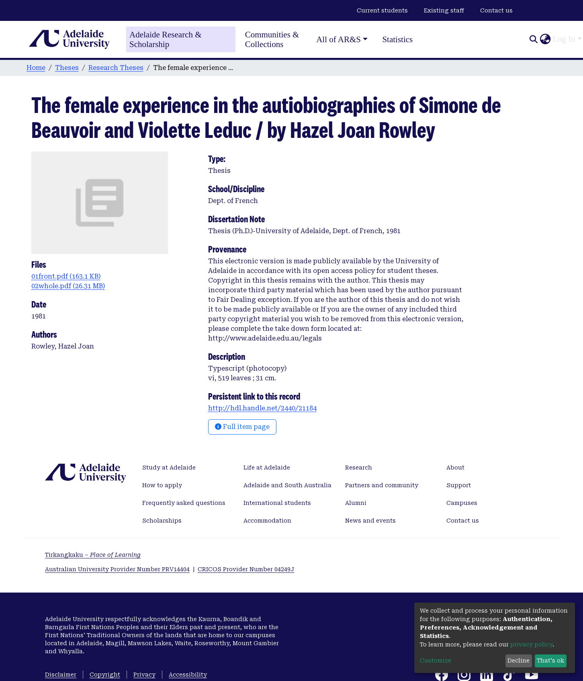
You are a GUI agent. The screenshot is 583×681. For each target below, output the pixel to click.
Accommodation (267, 520)
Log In (563, 39)
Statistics (397, 39)
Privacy (144, 674)
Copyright (105, 674)
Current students (382, 10)
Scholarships (162, 520)
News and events (370, 520)
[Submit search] (533, 39)
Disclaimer (60, 674)
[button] (545, 39)
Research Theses (115, 68)
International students (277, 503)
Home (36, 68)
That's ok (550, 660)
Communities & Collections (272, 39)
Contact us (496, 10)
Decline (518, 660)
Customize (435, 660)
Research (358, 467)
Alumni (355, 503)
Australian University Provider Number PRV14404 (117, 569)
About (455, 467)
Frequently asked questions (183, 503)
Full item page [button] (242, 427)
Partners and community (381, 485)
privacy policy (531, 644)
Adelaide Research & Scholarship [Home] (165, 39)
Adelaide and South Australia (287, 485)
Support (458, 485)
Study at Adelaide (169, 467)
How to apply (162, 485)
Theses (67, 68)
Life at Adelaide (266, 467)
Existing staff (444, 10)
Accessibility (188, 674)
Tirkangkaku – (93, 555)
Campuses (461, 503)
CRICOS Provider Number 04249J (246, 569)
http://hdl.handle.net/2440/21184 (262, 408)
